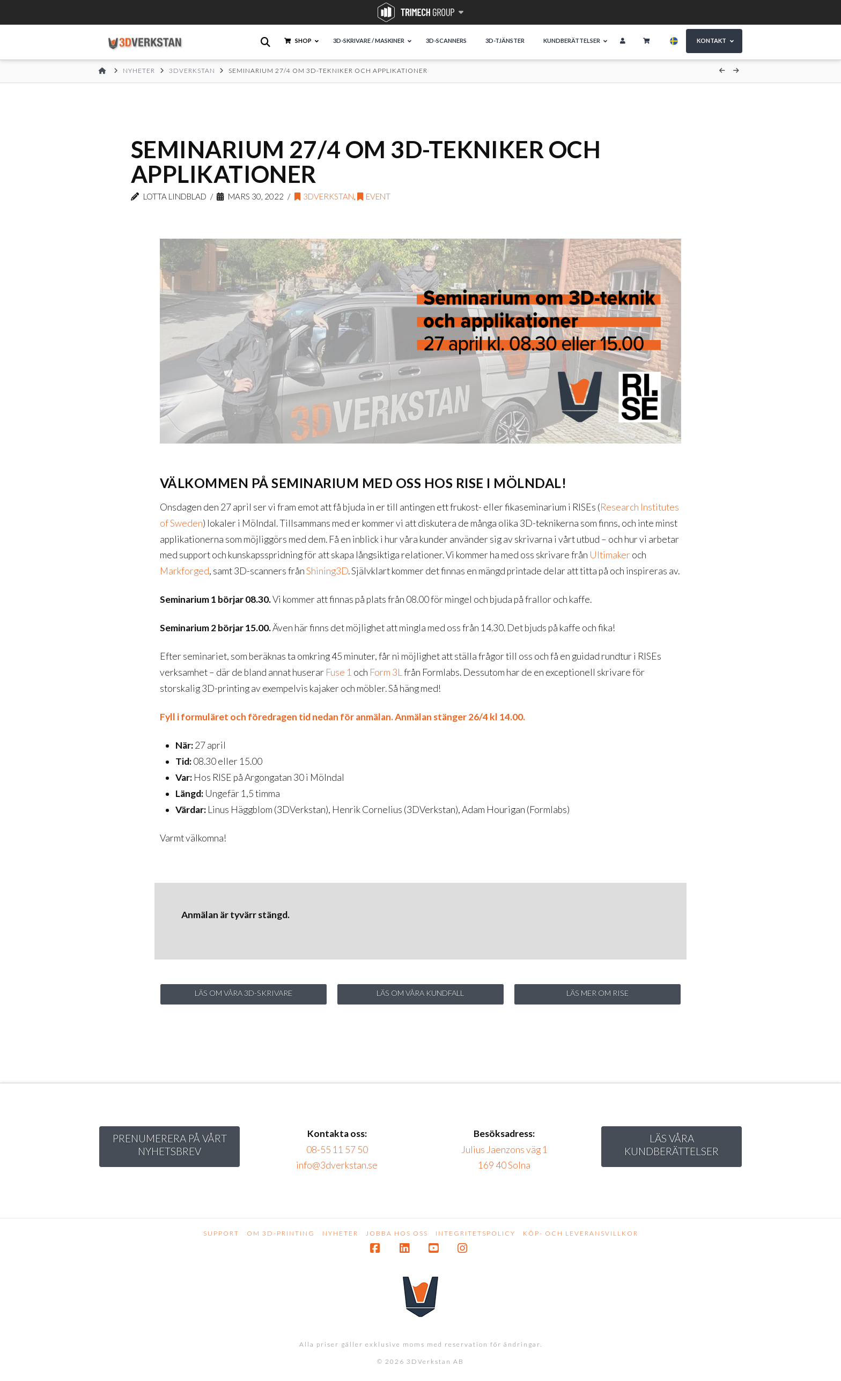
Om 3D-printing (281, 1238)
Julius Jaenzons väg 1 (504, 1154)
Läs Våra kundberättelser (671, 1149)
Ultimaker (609, 554)
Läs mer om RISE (597, 995)
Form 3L (386, 672)
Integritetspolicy (475, 1238)
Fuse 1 (339, 672)
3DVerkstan (324, 196)
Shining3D (327, 571)
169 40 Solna (504, 1170)
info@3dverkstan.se (337, 1170)
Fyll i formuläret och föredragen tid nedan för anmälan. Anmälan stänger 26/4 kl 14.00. (342, 716)
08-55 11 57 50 (337, 1154)
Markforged (184, 571)
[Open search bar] (266, 42)
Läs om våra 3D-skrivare (244, 995)
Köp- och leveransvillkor (580, 1238)
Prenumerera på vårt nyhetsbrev (170, 1149)
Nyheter (340, 1238)
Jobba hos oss (397, 1238)
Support (221, 1238)
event (373, 196)
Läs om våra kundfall (420, 995)
